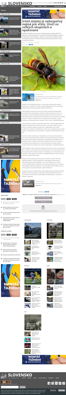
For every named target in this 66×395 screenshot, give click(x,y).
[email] (32, 44)
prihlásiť (55, 211)
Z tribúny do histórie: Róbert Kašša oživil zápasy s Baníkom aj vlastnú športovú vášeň (11, 226)
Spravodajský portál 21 (13, 378)
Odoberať (22, 387)
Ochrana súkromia (43, 377)
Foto (25, 311)
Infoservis (40, 6)
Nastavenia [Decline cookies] (53, 390)
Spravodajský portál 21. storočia (16, 6)
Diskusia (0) (43, 201)
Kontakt (23, 377)
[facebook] (29, 44)
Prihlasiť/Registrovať (59, 6)
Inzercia (35, 377)
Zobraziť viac (10, 156)
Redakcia (29, 377)
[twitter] (30, 44)
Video (48, 265)
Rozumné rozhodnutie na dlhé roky (11, 255)
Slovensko (20, 3)
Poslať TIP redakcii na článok (43, 198)
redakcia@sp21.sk (61, 194)
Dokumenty (50, 377)
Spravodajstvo (33, 6)
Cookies (57, 377)
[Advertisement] (10, 69)
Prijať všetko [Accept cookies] (61, 390)
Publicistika (49, 220)
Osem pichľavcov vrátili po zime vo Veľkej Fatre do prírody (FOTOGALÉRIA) (11, 219)
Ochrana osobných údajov (34, 393)
